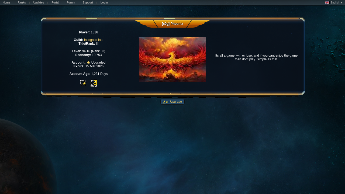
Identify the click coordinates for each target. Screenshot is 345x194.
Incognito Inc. (93, 40)
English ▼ (334, 2)
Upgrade (175, 101)
